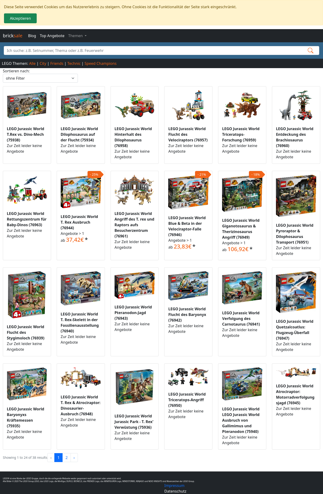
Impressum (174, 485)
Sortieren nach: (16, 71)
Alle (32, 63)
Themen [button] (76, 35)
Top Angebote (52, 35)
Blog (32, 35)
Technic (73, 63)
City (43, 63)
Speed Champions (101, 63)
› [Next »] (74, 457)
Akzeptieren (20, 18)
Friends (56, 63)
